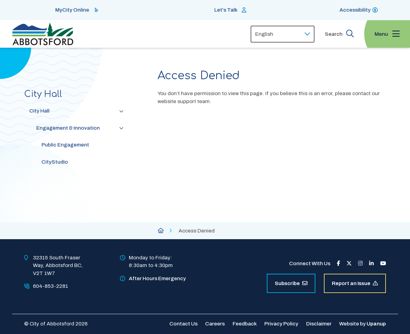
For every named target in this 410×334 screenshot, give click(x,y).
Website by (362, 324)
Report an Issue (355, 283)
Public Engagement (65, 145)
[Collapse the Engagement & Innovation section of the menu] (121, 128)
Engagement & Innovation (68, 128)
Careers (215, 324)
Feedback (245, 324)
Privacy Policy (281, 324)
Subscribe (291, 283)
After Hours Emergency (157, 278)
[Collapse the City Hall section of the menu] (121, 111)
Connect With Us (309, 263)
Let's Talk (226, 10)
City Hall (39, 111)
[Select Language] (282, 34)
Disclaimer (319, 324)
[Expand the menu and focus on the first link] (387, 34)
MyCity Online (72, 10)
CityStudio (55, 162)
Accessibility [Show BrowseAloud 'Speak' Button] (355, 10)
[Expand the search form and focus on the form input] (339, 34)
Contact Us (183, 324)
